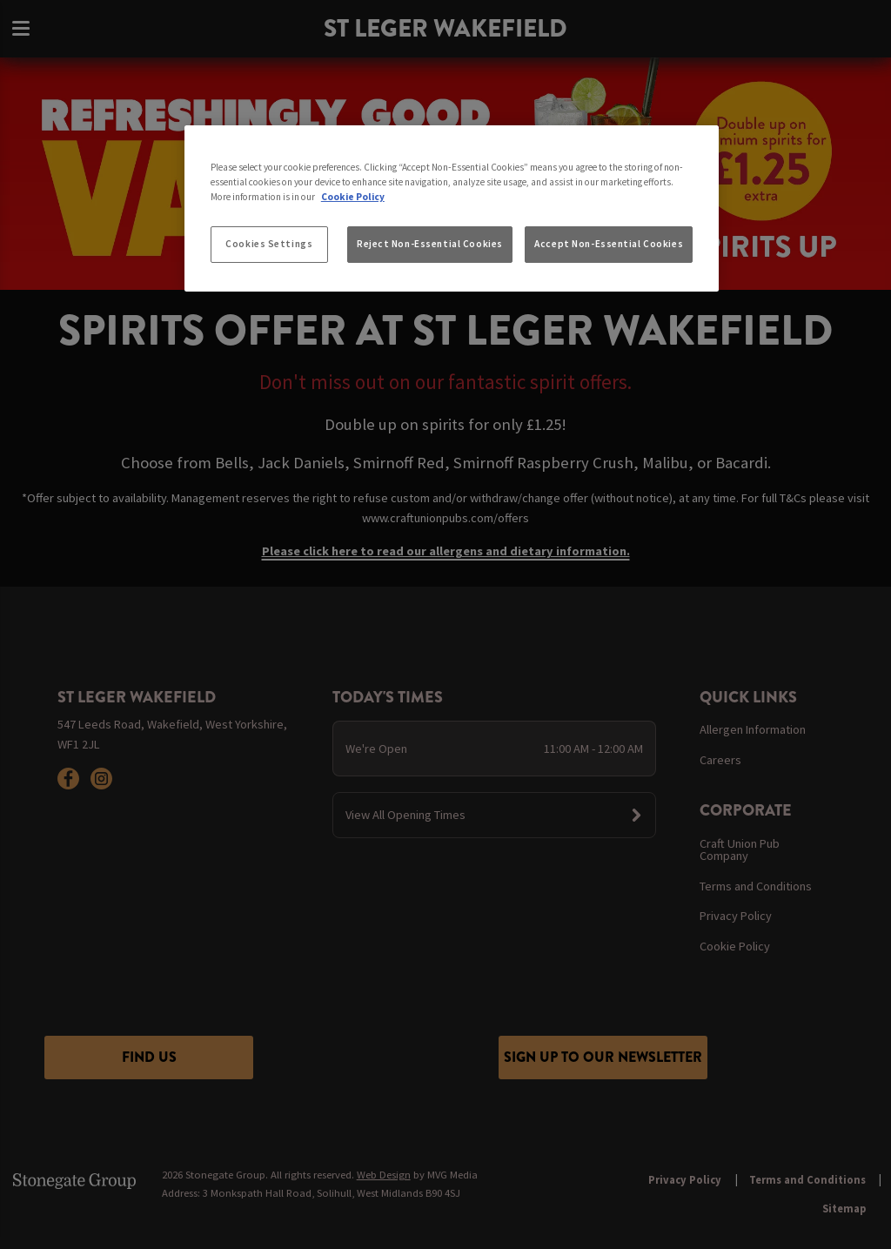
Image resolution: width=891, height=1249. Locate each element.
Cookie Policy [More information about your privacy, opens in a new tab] (353, 197)
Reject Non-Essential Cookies (430, 244)
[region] (451, 208)
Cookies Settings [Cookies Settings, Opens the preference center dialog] (268, 244)
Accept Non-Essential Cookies (608, 244)
